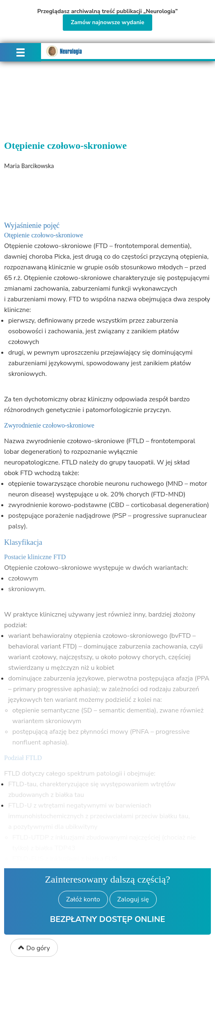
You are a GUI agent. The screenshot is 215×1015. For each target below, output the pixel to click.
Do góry (34, 948)
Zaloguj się (133, 899)
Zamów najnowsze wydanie (107, 22)
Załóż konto (83, 899)
